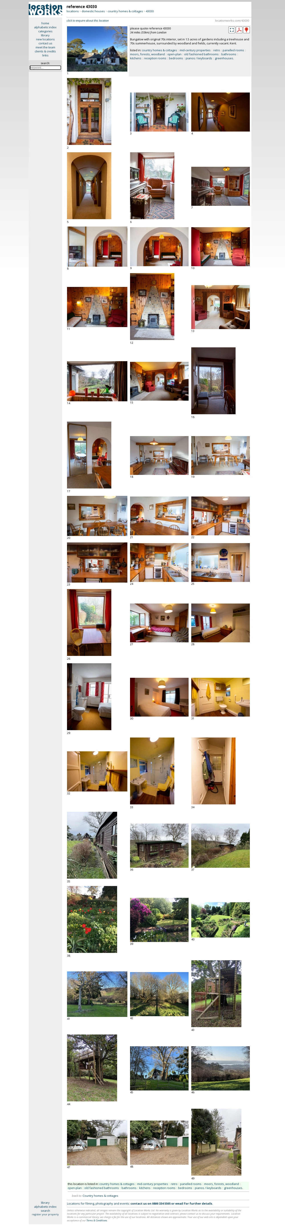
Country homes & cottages (100, 1196)
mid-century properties (195, 50)
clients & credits (45, 51)
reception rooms (155, 58)
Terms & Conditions (96, 1220)
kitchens (135, 58)
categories (45, 31)
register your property (45, 1214)
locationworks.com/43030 (232, 21)
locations (73, 11)
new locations (45, 39)
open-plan (174, 54)
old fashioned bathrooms (201, 54)
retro (216, 50)
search (45, 1211)
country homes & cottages (125, 11)
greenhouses (224, 58)
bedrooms (176, 58)
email (179, 1203)
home (45, 23)
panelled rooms (233, 50)
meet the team (45, 47)
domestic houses (93, 11)
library (45, 35)
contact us (45, 43)
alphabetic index (45, 27)
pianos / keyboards (199, 58)
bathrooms (228, 54)
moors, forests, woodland (147, 54)
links (45, 55)
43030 (150, 11)
